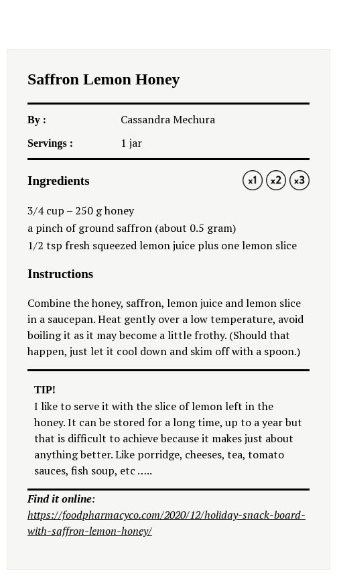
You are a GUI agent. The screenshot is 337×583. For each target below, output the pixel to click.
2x (276, 180)
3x (299, 180)
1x (253, 180)
